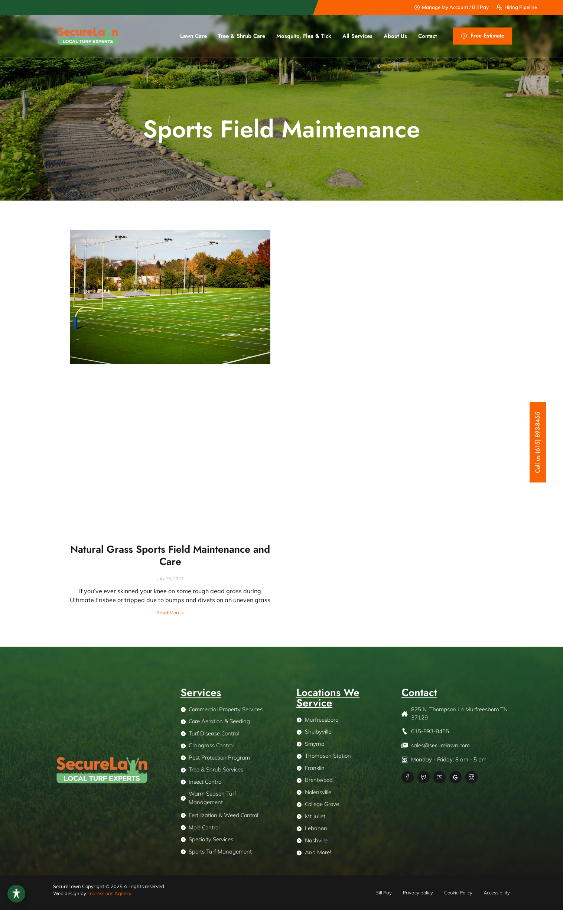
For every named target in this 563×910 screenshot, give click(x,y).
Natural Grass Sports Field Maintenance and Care (170, 555)
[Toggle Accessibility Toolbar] (16, 894)
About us (395, 36)
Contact (427, 36)
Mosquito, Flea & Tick (303, 36)
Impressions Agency (109, 893)
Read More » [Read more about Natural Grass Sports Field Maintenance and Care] (170, 612)
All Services (357, 36)
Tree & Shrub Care (241, 36)
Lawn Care (193, 36)
